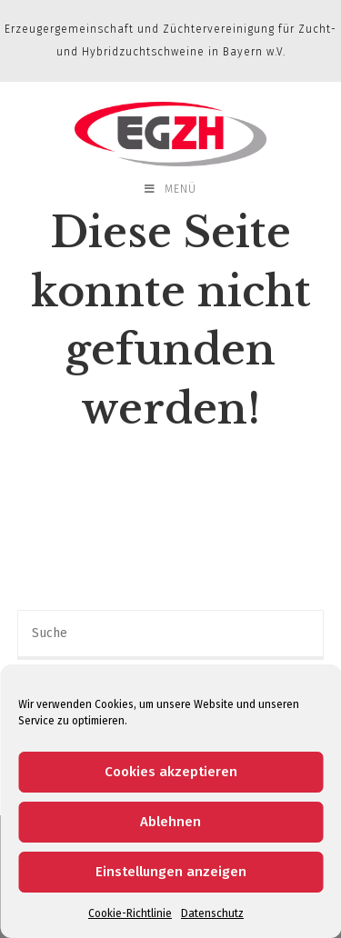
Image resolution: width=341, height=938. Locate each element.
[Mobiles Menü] (170, 189)
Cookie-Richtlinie (130, 913)
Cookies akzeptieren (171, 771)
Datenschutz (212, 913)
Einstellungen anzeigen (170, 871)
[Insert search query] (171, 634)
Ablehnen (170, 821)
